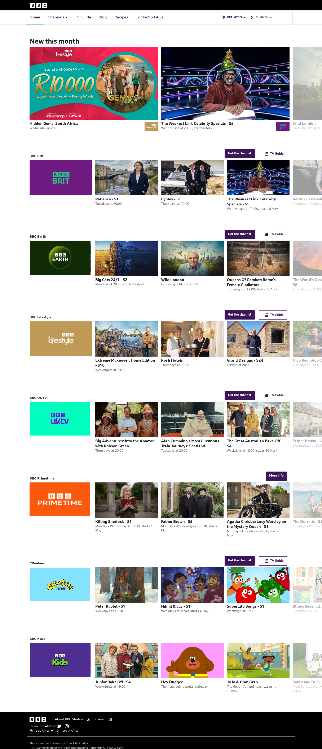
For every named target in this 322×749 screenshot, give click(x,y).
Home (35, 17)
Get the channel (239, 153)
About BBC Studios (72, 719)
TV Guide (83, 17)
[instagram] (67, 726)
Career (103, 719)
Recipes (121, 17)
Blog (103, 17)
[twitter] (60, 726)
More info (276, 475)
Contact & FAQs (149, 17)
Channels (56, 17)
